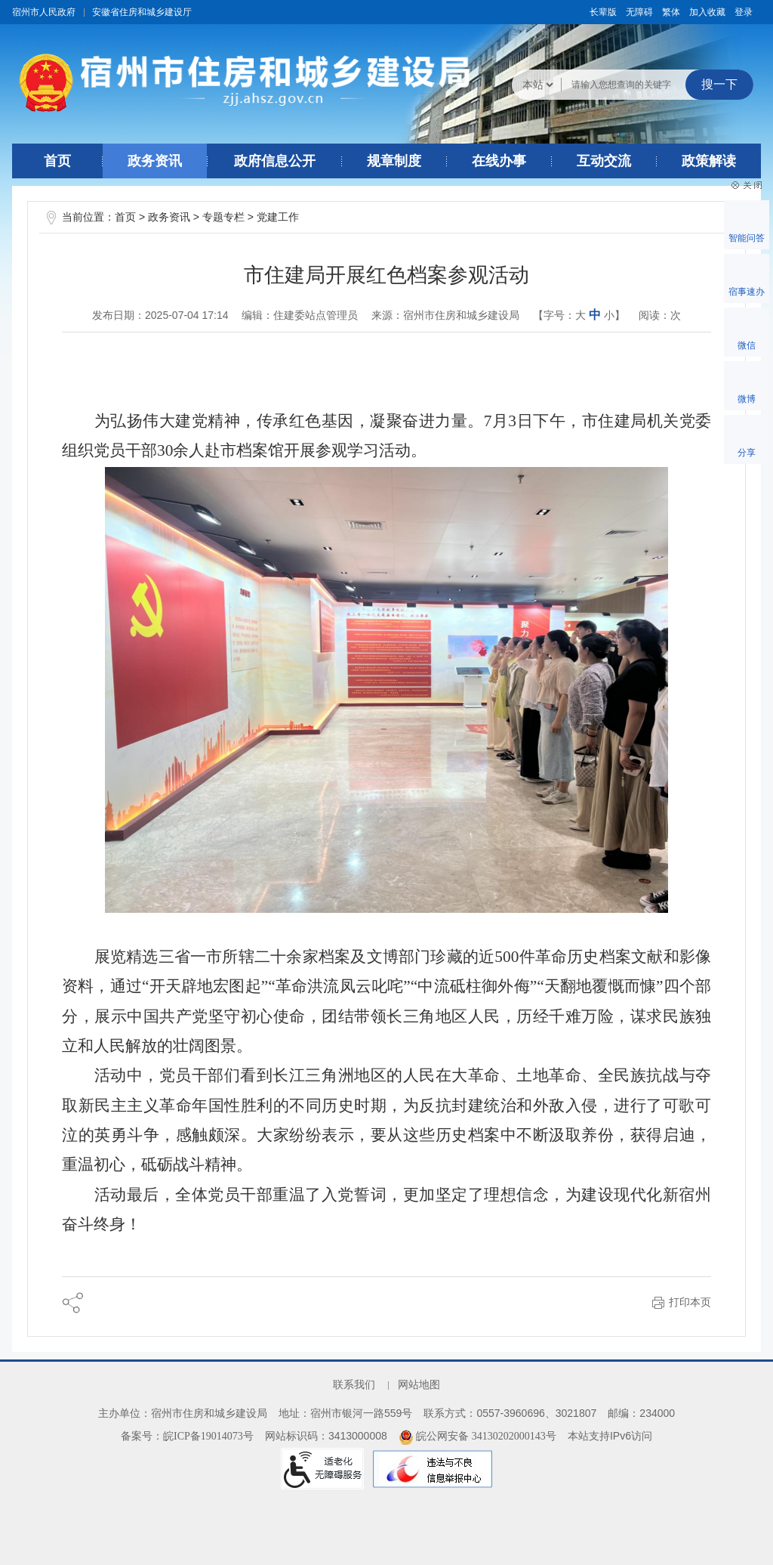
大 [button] (580, 315)
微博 (747, 399)
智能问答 (746, 238)
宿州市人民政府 (43, 12)
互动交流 (604, 161)
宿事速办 (746, 291)
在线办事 (499, 161)
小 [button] (609, 315)
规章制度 (394, 161)
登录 (744, 12)
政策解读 (709, 161)
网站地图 (419, 1384)
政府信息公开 (275, 161)
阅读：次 (660, 315)
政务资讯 (155, 161)
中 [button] (595, 314)
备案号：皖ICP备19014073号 (187, 1436)
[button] (603, 12)
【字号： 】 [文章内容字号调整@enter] (579, 314)
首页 (57, 161)
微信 (747, 345)
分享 (747, 452)
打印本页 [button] (690, 1302)
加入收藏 (707, 12)
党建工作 (278, 217)
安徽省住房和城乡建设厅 (142, 12)
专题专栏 (223, 217)
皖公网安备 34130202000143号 (477, 1436)
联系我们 (354, 1384)
